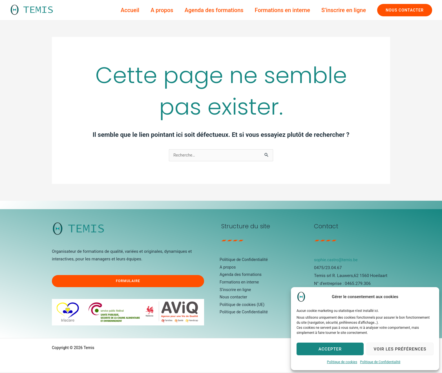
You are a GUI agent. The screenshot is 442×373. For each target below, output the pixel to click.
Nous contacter (231, 299)
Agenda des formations (214, 10)
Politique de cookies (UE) (240, 307)
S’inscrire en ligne (343, 10)
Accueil (130, 10)
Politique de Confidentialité (380, 362)
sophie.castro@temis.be (337, 260)
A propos (162, 10)
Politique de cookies (342, 362)
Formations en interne (282, 10)
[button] (404, 10)
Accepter (330, 349)
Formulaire (128, 281)
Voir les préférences (400, 349)
